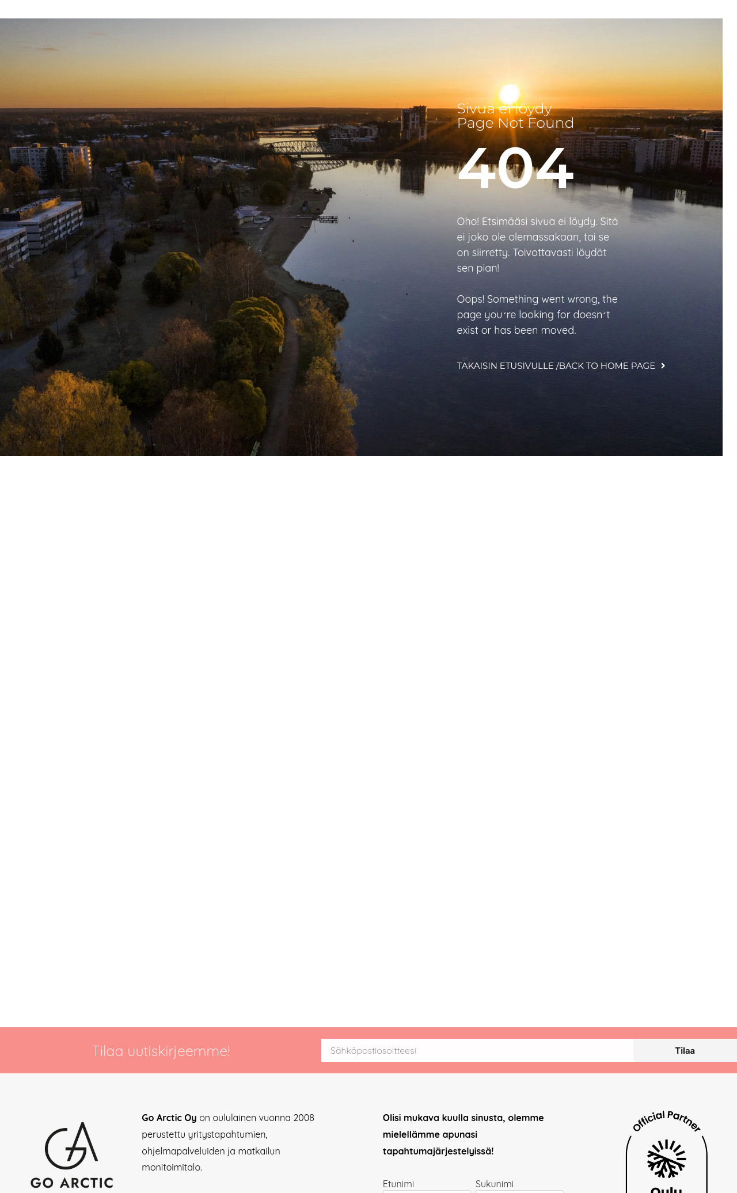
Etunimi (398, 1184)
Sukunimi (495, 1184)
